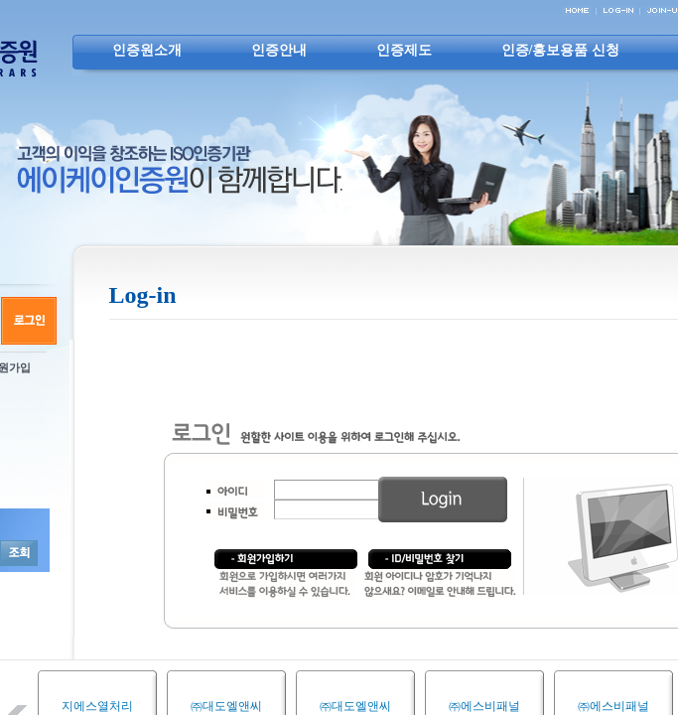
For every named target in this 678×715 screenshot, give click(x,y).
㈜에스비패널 (484, 706)
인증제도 (404, 50)
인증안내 (279, 50)
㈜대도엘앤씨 (226, 706)
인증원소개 (147, 50)
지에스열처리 (97, 706)
